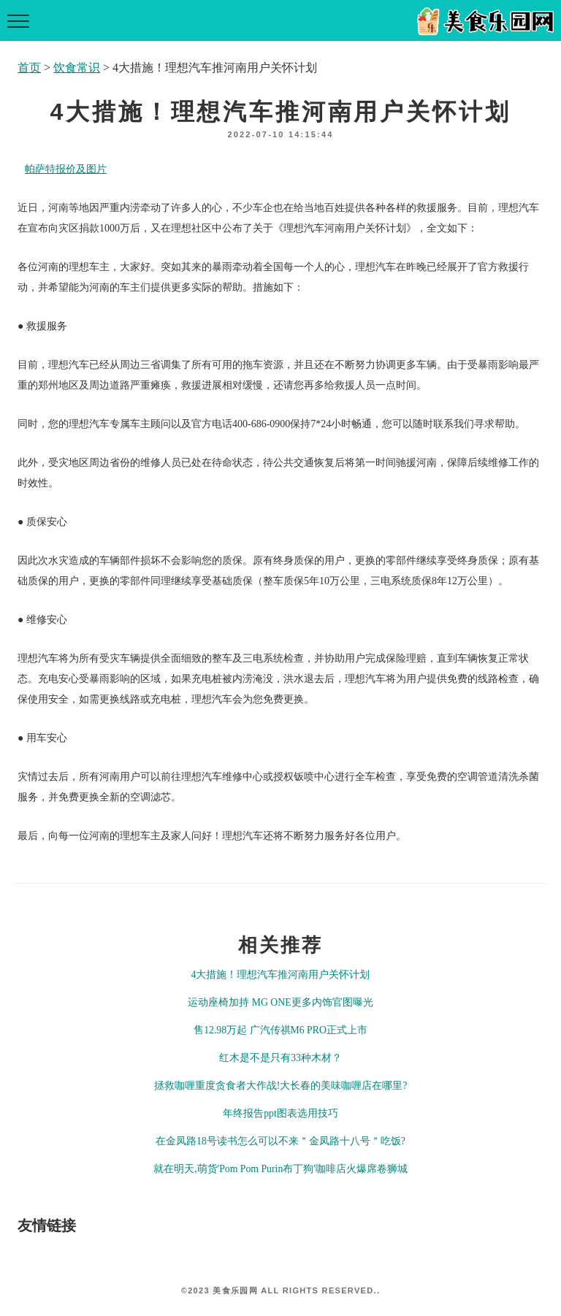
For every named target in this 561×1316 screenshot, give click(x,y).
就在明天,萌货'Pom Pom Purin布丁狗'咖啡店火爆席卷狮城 (280, 1168)
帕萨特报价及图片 (66, 169)
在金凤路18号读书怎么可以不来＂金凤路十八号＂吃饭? (280, 1141)
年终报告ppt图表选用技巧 (280, 1113)
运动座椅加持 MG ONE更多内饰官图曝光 (280, 1002)
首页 (29, 67)
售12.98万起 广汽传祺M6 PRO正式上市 (280, 1030)
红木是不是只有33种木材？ (280, 1057)
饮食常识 (76, 67)
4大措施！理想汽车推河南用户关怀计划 (280, 974)
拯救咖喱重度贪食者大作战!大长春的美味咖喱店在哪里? (281, 1085)
